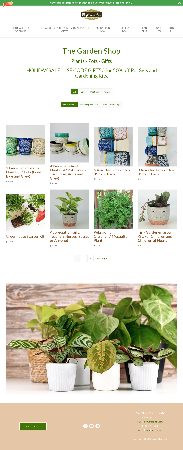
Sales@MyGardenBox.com (150, 421)
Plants (107, 91)
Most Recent (69, 104)
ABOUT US (33, 426)
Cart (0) (159, 29)
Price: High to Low (89, 104)
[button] (91, 3)
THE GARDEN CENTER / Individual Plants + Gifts (63, 29)
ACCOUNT (157, 430)
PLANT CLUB (145, 29)
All (74, 91)
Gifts (83, 91)
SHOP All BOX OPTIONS (20, 29)
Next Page (102, 258)
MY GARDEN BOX (103, 29)
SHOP (141, 430)
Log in (171, 29)
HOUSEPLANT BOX (125, 29)
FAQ (147, 430)
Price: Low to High (111, 104)
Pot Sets (94, 91)
